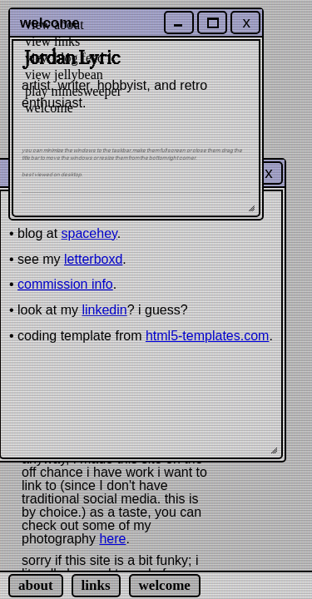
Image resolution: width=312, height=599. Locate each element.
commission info (65, 284)
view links (52, 41)
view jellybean (64, 74)
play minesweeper (73, 91)
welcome (49, 108)
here (112, 539)
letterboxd (93, 259)
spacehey (89, 233)
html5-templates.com (208, 336)
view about (54, 24)
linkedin (104, 310)
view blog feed (64, 58)
